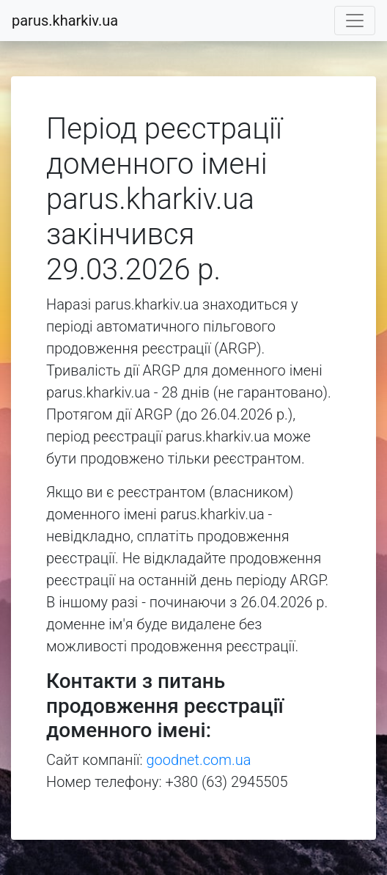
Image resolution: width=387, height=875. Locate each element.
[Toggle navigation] (354, 20)
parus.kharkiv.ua (65, 20)
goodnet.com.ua (199, 760)
